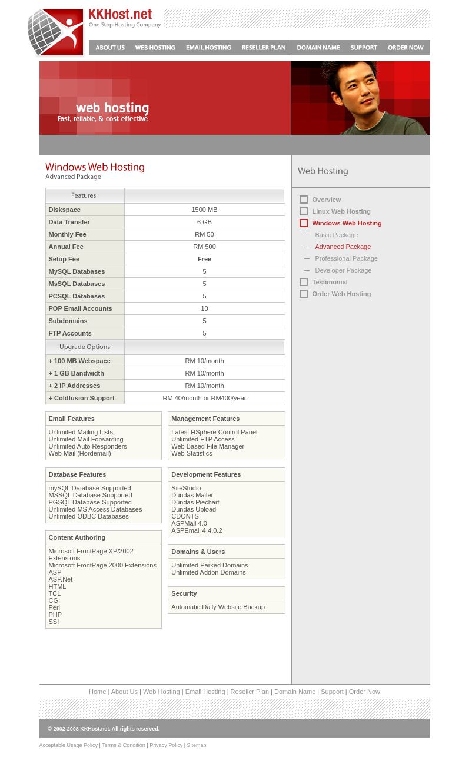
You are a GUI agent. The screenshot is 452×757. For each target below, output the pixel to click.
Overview (327, 199)
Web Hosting (161, 691)
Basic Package (336, 234)
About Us (124, 691)
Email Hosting (205, 691)
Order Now (364, 691)
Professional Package (346, 258)
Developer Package (343, 270)
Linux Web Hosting (342, 211)
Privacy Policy (165, 745)
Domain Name (294, 691)
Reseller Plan (250, 691)
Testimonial (330, 281)
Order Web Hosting (342, 293)
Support (332, 691)
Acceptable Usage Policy (68, 745)
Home (97, 691)
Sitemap (196, 745)
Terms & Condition (123, 745)
